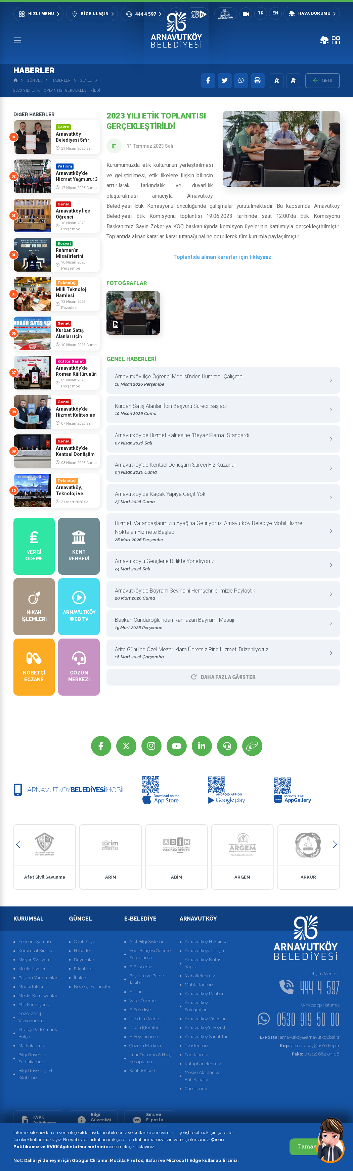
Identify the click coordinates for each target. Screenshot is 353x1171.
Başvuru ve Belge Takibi (146, 979)
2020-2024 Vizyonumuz (31, 1017)
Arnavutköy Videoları (206, 1018)
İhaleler (81, 977)
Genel (86, 80)
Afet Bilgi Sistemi (146, 941)
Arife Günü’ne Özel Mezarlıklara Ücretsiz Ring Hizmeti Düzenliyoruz (220, 653)
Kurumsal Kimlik (35, 950)
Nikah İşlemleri (144, 1027)
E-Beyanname (143, 1036)
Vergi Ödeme (142, 1000)
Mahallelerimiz (200, 975)
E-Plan (136, 991)
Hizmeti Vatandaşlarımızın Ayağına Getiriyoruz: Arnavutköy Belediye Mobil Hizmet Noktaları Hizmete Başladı (220, 531)
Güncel (34, 80)
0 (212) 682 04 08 (316, 1054)
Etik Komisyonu (33, 1004)
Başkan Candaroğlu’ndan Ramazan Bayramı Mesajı (220, 624)
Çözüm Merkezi (145, 1045)
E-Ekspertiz (140, 966)
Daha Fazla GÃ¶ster (223, 677)
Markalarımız (31, 1045)
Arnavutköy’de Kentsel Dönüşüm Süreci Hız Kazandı (220, 469)
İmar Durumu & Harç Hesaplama (150, 1058)
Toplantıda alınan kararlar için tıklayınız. (223, 257)
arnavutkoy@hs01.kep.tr (310, 1045)
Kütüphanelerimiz (203, 1063)
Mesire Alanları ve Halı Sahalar (202, 1076)
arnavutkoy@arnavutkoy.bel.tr (300, 1037)
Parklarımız (196, 1054)
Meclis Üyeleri (32, 968)
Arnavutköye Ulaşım (205, 950)
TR (261, 13)
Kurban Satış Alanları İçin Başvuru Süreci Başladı (220, 410)
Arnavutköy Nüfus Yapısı (203, 963)
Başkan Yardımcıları (38, 977)
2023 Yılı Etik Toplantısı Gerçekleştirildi (56, 90)
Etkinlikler (84, 968)
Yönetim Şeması (34, 941)
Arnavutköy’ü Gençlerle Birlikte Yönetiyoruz (220, 565)
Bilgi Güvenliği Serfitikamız (32, 1058)
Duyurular (84, 959)
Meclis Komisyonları (38, 995)
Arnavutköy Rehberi (205, 993)
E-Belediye (140, 1009)
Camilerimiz (197, 1088)
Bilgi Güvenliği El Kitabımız (35, 1074)
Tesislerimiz (196, 1045)
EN (275, 13)
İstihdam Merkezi (146, 1018)
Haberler (61, 80)
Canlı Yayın (85, 941)
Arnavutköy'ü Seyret (205, 1027)
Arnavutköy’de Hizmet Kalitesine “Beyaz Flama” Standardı (220, 439)
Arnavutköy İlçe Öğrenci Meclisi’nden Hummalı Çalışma (220, 380)
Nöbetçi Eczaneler (92, 986)
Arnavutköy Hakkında (206, 941)
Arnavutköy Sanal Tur (206, 1036)
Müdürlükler (31, 986)
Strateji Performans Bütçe (37, 1033)
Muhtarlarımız (199, 984)
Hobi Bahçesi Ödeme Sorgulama (150, 954)
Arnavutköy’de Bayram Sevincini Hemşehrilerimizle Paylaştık (220, 595)
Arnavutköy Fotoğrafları (196, 1006)
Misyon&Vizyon (33, 959)
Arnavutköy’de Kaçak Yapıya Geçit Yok (220, 498)
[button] (18, 844)
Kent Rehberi (142, 1070)
